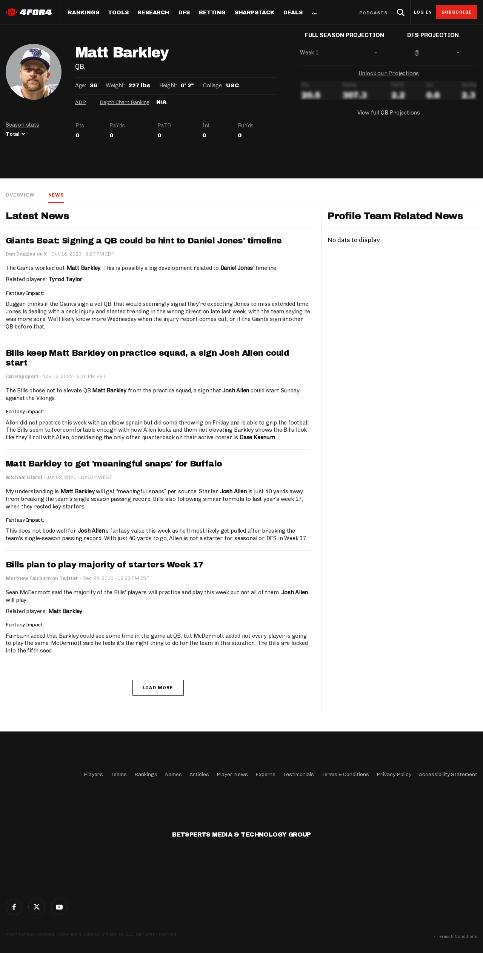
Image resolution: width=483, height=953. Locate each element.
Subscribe (456, 12)
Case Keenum (257, 438)
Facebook (14, 906)
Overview (20, 195)
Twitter (36, 906)
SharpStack (254, 12)
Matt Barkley (83, 268)
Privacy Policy (394, 774)
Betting (212, 12)
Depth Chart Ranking (125, 102)
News (56, 195)
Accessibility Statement (448, 774)
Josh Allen (235, 390)
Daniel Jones (236, 268)
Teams (119, 774)
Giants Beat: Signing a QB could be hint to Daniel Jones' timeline (144, 241)
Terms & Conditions (345, 774)
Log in (423, 12)
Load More (158, 688)
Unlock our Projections (388, 79)
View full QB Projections (388, 118)
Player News (232, 774)
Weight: (115, 85)
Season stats (22, 124)
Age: (80, 85)
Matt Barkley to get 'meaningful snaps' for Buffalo (114, 464)
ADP (80, 102)
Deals (293, 12)
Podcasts (373, 12)
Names (173, 774)
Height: (168, 85)
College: (213, 85)
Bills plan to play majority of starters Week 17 (104, 565)
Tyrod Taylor (65, 279)
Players (93, 774)
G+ (59, 906)
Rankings (83, 12)
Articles (199, 774)
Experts (265, 774)
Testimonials (298, 774)
